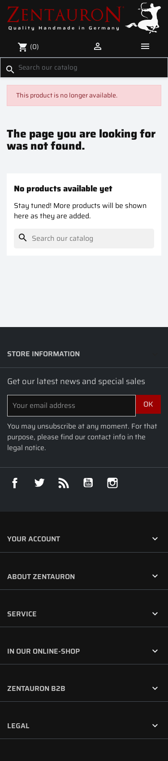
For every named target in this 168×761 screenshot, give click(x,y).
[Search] (84, 67)
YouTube (88, 483)
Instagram (112, 483)
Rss (63, 483)
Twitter (39, 483)
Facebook (15, 483)
